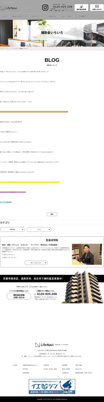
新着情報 (15, 48)
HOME (2, 48)
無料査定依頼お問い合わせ (19, 296)
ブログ (96, 16)
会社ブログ (9, 48)
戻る (52, 214)
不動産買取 (26, 373)
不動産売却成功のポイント (30, 365)
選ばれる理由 (66, 16)
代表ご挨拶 (78, 365)
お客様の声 (52, 16)
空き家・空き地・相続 (50, 369)
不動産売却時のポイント (19, 16)
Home (5, 16)
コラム (39, 229)
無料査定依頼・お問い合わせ (83, 373)
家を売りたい (37, 16)
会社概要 (81, 16)
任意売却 (46, 365)
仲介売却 (25, 369)
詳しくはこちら (36, 262)
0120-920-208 (62, 6)
